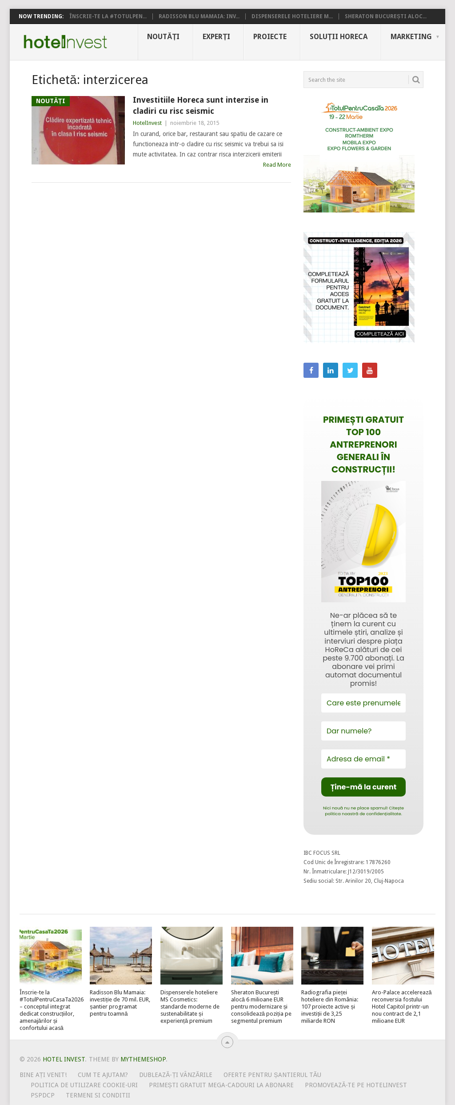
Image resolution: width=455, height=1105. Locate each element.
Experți (216, 36)
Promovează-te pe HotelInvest (356, 1085)
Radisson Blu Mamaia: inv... (199, 16)
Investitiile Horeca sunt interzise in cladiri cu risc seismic (200, 105)
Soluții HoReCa (338, 36)
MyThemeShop (143, 1059)
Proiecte (270, 36)
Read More (277, 164)
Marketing (411, 36)
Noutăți (163, 36)
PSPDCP (43, 1095)
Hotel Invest (65, 42)
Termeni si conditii (98, 1095)
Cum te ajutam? (103, 1074)
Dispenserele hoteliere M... (292, 16)
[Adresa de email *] (363, 759)
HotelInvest (147, 123)
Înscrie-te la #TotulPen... (108, 16)
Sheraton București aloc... (386, 16)
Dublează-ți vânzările (175, 1074)
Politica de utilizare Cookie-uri (84, 1085)
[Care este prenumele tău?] (363, 703)
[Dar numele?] (363, 731)
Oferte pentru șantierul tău (272, 1074)
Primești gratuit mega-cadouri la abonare (221, 1085)
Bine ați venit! (43, 1074)
